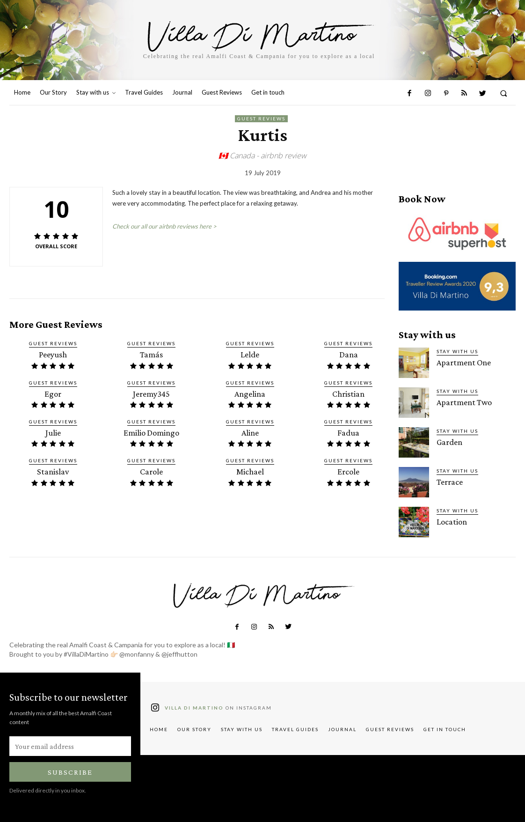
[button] (504, 93)
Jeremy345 (151, 392)
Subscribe (70, 772)
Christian (348, 392)
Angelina (250, 392)
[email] (70, 746)
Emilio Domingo (151, 431)
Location (451, 521)
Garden (449, 441)
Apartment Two (463, 402)
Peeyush (53, 354)
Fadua (348, 431)
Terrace (448, 481)
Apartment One (462, 362)
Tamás (151, 354)
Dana (348, 354)
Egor (53, 392)
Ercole (348, 469)
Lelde (250, 354)
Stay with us (457, 351)
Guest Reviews (261, 118)
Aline (250, 431)
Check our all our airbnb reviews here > (164, 226)
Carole (151, 469)
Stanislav (53, 469)
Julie (52, 431)
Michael (250, 469)
